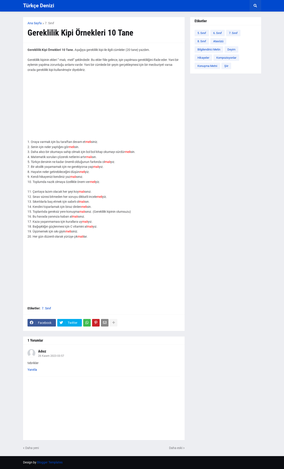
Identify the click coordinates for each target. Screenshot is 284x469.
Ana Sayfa (35, 23)
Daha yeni (32, 448)
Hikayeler (203, 57)
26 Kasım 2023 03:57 (51, 355)
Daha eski (175, 448)
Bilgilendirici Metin (208, 49)
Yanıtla (32, 369)
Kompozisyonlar (226, 57)
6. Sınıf (217, 33)
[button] (255, 6)
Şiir (226, 66)
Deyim (231, 49)
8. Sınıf (201, 41)
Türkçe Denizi (38, 6)
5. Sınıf (201, 33)
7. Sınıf (49, 23)
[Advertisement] (104, 108)
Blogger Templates (50, 462)
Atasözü (218, 41)
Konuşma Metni (207, 66)
